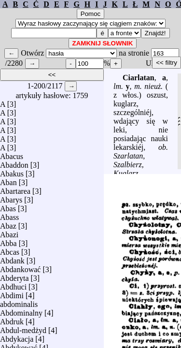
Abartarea (15, 189)
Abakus (12, 171)
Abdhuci (13, 284)
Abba (8, 241)
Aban (8, 180)
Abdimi (12, 293)
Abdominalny (21, 310)
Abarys (11, 197)
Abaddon (14, 163)
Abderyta (14, 276)
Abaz (8, 223)
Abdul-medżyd (23, 328)
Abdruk (12, 319)
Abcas (9, 250)
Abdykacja (16, 337)
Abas (8, 206)
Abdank (12, 258)
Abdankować (20, 267)
